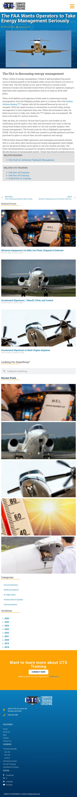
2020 (6, 640)
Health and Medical (11, 590)
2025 (6, 622)
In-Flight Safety (10, 595)
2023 (6, 629)
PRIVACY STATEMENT (12, 794)
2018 (6, 647)
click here (54, 676)
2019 (6, 643)
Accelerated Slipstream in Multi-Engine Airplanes (26, 350)
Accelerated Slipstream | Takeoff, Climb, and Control (27, 300)
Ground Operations (11, 585)
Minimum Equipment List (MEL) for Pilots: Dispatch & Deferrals (32, 250)
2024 (6, 626)
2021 (6, 636)
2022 (6, 633)
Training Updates (10, 604)
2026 (6, 618)
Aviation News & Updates (13, 599)
